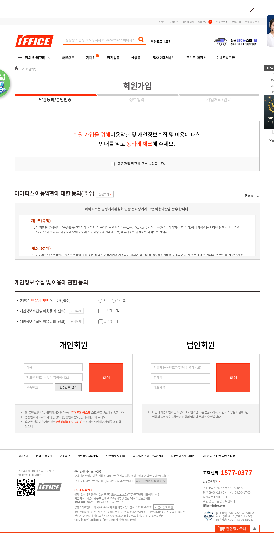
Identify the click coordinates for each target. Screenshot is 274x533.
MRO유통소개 (44, 456)
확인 (106, 377)
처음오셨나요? (160, 41)
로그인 (161, 22)
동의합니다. (111, 310)
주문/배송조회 (252, 22)
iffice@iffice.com (214, 506)
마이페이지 (188, 22)
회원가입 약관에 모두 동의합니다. (141, 163)
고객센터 (236, 22)
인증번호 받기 (68, 387)
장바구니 (205, 22)
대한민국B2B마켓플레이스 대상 (218, 456)
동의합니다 (252, 195)
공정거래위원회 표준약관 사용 (148, 456)
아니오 (121, 300)
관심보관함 (222, 22)
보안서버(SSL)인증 (115, 456)
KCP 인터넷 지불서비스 (183, 456)
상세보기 (76, 311)
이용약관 (65, 456)
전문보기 (105, 194)
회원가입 (173, 22)
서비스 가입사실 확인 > (150, 481)
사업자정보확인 (164, 507)
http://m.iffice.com (29, 475)
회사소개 (23, 456)
